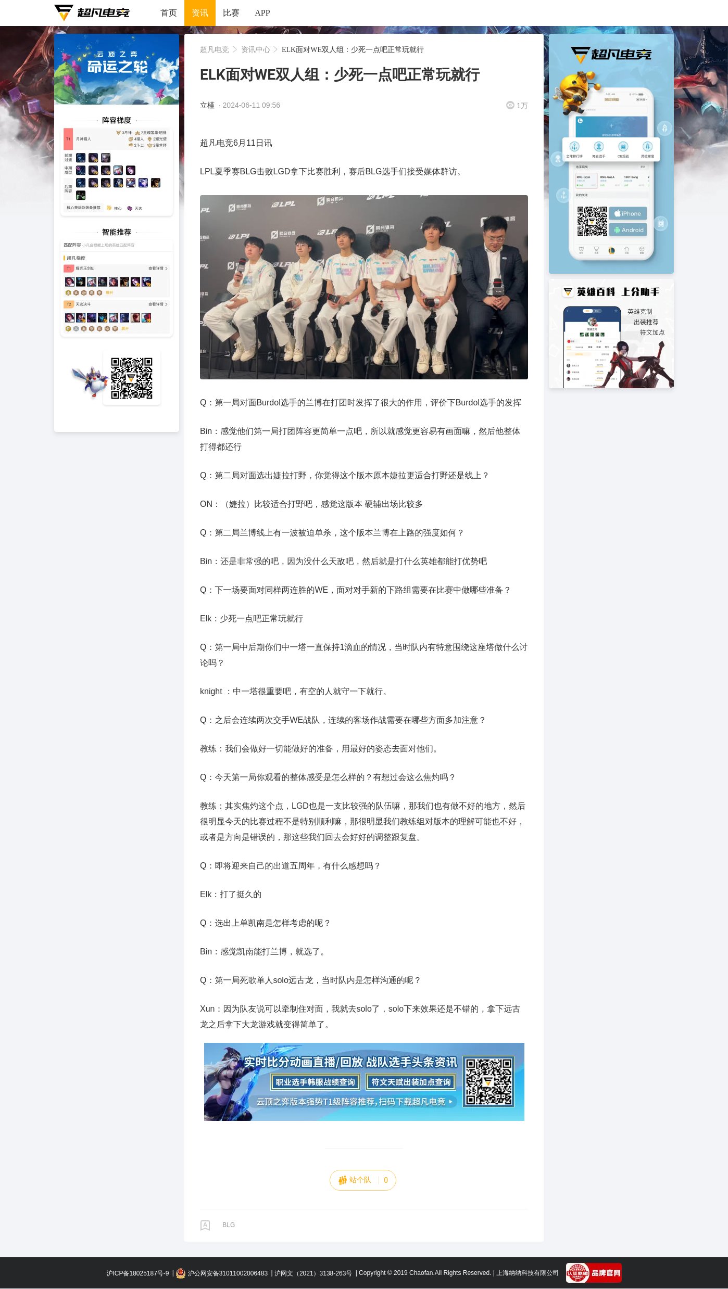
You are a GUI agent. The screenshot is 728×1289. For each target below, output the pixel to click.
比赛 (231, 12)
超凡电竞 (215, 49)
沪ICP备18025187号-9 (137, 1273)
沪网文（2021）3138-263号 (313, 1273)
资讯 (200, 12)
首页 (168, 12)
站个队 (363, 1180)
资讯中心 (256, 49)
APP (262, 12)
